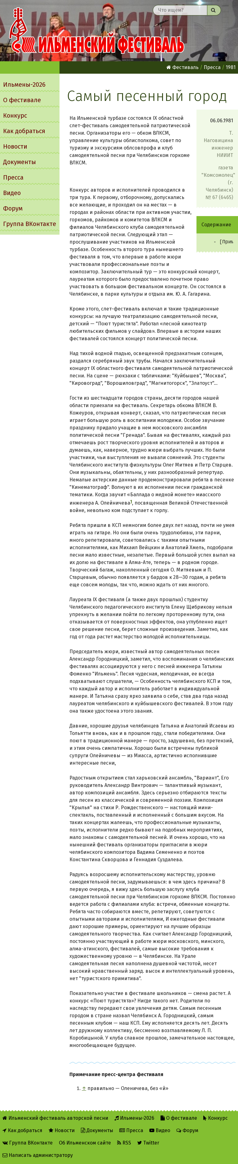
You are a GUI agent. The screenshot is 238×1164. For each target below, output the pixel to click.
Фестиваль (182, 67)
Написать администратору (37, 1155)
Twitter (148, 1143)
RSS (124, 1143)
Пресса (13, 177)
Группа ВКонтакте (29, 224)
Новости (15, 146)
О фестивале (22, 100)
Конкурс (15, 115)
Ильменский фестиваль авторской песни (96, 30)
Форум (13, 208)
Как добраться (24, 131)
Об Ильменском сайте (85, 1143)
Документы (19, 162)
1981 (231, 67)
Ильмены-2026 (24, 84)
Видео (12, 193)
